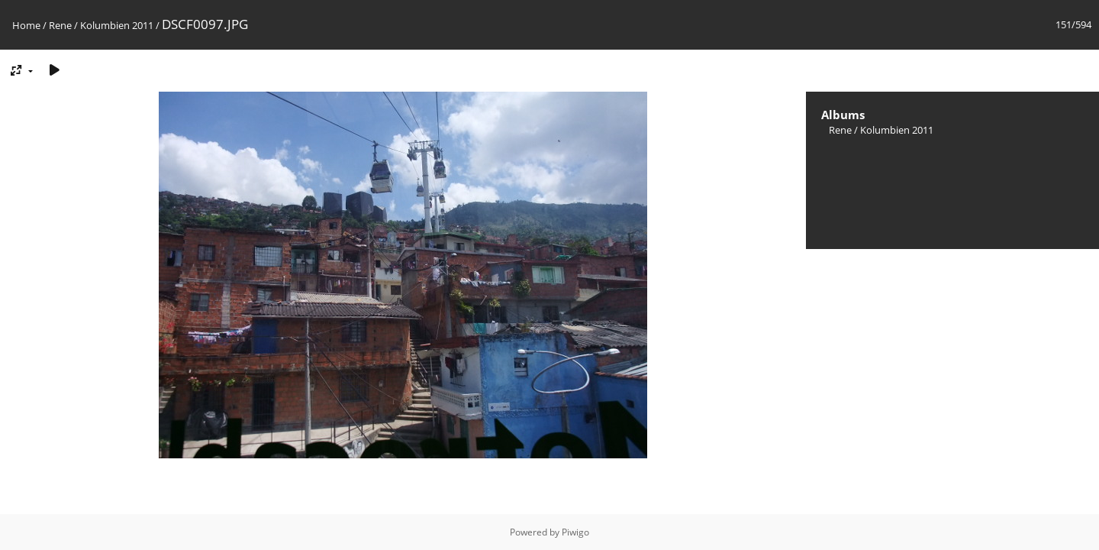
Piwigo (575, 532)
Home (26, 25)
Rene (60, 25)
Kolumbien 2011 (116, 25)
